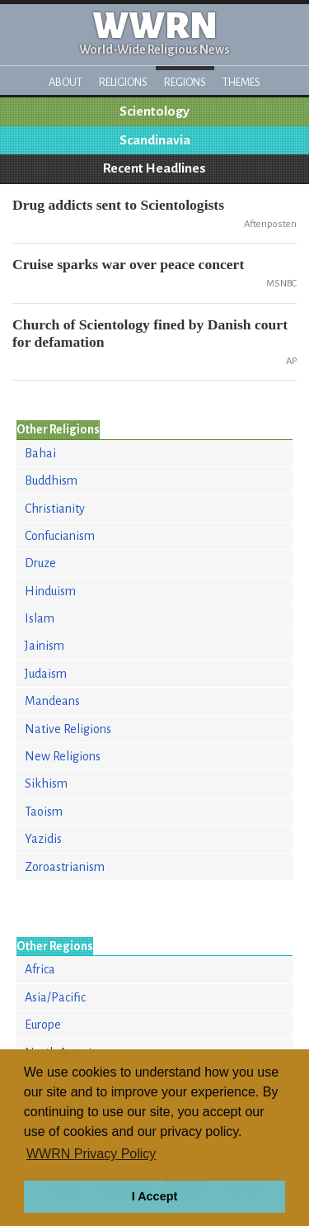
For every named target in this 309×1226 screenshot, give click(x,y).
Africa (40, 969)
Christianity (55, 508)
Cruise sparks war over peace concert (128, 264)
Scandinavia (154, 140)
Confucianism (60, 535)
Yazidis (43, 838)
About (65, 82)
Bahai (40, 453)
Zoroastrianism (65, 866)
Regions (185, 82)
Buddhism (51, 480)
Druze (40, 563)
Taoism (44, 811)
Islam (39, 618)
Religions (123, 82)
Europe (43, 1024)
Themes (241, 82)
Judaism (46, 673)
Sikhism (46, 783)
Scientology (154, 111)
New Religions (63, 756)
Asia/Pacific (55, 997)
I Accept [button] (154, 1196)
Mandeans (52, 701)
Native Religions (68, 729)
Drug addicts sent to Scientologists (118, 204)
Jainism (44, 645)
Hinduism (50, 591)
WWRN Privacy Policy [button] (91, 1154)
